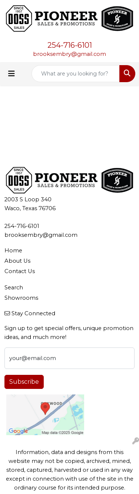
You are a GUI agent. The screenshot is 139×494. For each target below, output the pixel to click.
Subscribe (24, 381)
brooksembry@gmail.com (69, 54)
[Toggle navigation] (11, 73)
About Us (17, 261)
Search (13, 287)
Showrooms (21, 298)
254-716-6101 (69, 45)
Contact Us (19, 271)
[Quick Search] (76, 73)
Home (13, 250)
